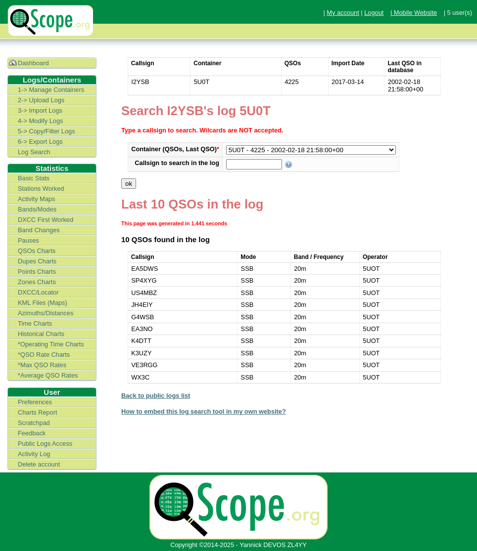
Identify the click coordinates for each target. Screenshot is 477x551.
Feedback (32, 433)
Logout (373, 12)
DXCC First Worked (45, 219)
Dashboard (33, 63)
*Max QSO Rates (42, 365)
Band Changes (39, 230)
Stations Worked (41, 188)
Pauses (28, 240)
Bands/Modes (37, 209)
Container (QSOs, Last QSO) (175, 149)
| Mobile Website (413, 12)
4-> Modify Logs (40, 121)
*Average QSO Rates (48, 375)
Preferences (35, 402)
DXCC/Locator (38, 292)
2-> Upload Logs (41, 100)
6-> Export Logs (40, 141)
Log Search (34, 152)
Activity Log (34, 454)
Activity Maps (36, 199)
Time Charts (35, 323)
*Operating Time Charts (51, 344)
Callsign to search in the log (177, 163)
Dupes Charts (37, 261)
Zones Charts (37, 282)
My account (343, 12)
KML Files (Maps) (42, 302)
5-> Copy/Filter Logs (46, 131)
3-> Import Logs (40, 110)
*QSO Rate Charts (44, 354)
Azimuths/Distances (45, 313)
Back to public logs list (155, 395)
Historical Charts (41, 334)
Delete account (39, 464)
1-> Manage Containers (51, 89)
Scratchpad (34, 422)
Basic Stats (33, 178)
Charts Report (37, 412)
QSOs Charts (36, 250)
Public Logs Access (45, 443)
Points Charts (37, 271)
